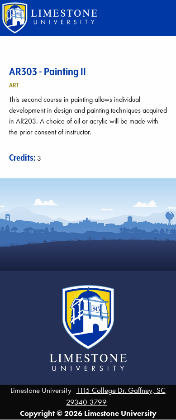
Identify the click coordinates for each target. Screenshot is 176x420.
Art (14, 85)
